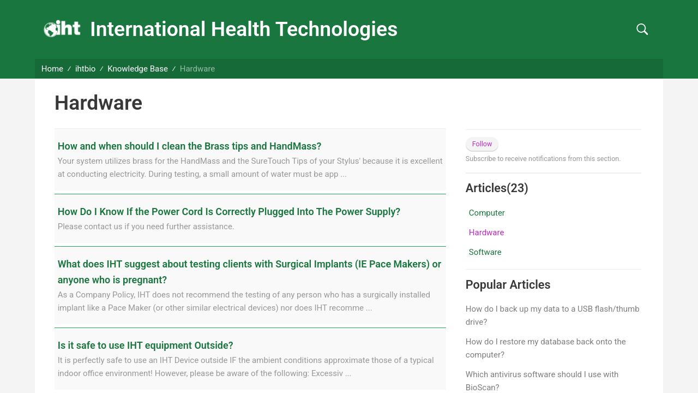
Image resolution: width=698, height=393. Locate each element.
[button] (642, 29)
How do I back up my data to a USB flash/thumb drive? (553, 315)
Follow (482, 144)
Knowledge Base (137, 69)
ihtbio (85, 69)
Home (52, 69)
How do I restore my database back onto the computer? (546, 348)
